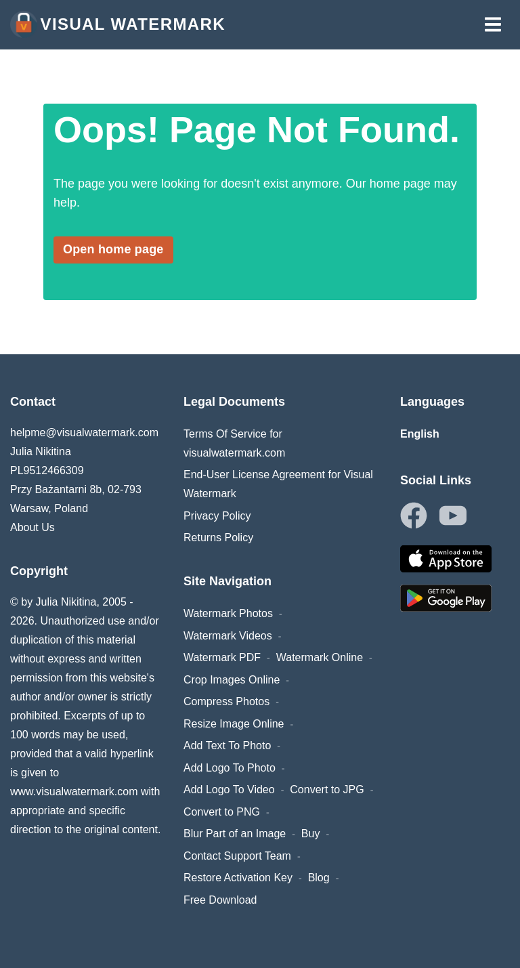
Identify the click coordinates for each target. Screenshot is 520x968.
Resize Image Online (233, 724)
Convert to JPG (327, 789)
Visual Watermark (117, 24)
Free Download (220, 900)
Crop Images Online (231, 680)
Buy (310, 833)
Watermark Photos (228, 613)
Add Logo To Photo (229, 768)
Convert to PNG (221, 812)
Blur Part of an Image (234, 833)
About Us (32, 527)
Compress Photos (226, 701)
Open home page (113, 249)
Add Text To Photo (227, 745)
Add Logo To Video (229, 789)
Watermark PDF (222, 657)
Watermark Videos (227, 635)
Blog (319, 877)
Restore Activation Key (237, 877)
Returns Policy (218, 537)
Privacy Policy (217, 516)
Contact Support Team (237, 856)
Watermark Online (319, 657)
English (419, 434)
